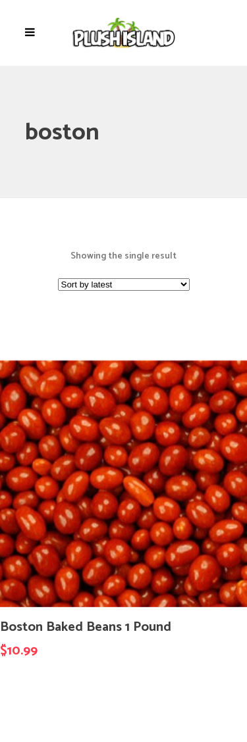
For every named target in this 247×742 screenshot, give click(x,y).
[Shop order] (124, 284)
